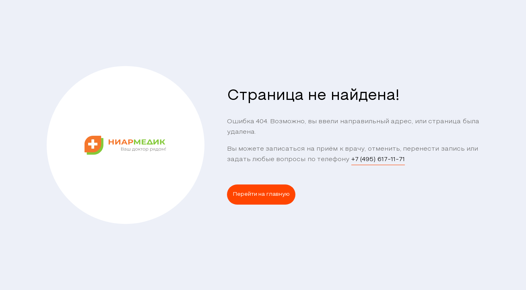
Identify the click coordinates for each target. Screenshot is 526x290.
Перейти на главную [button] (261, 194)
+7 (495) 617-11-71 (378, 159)
